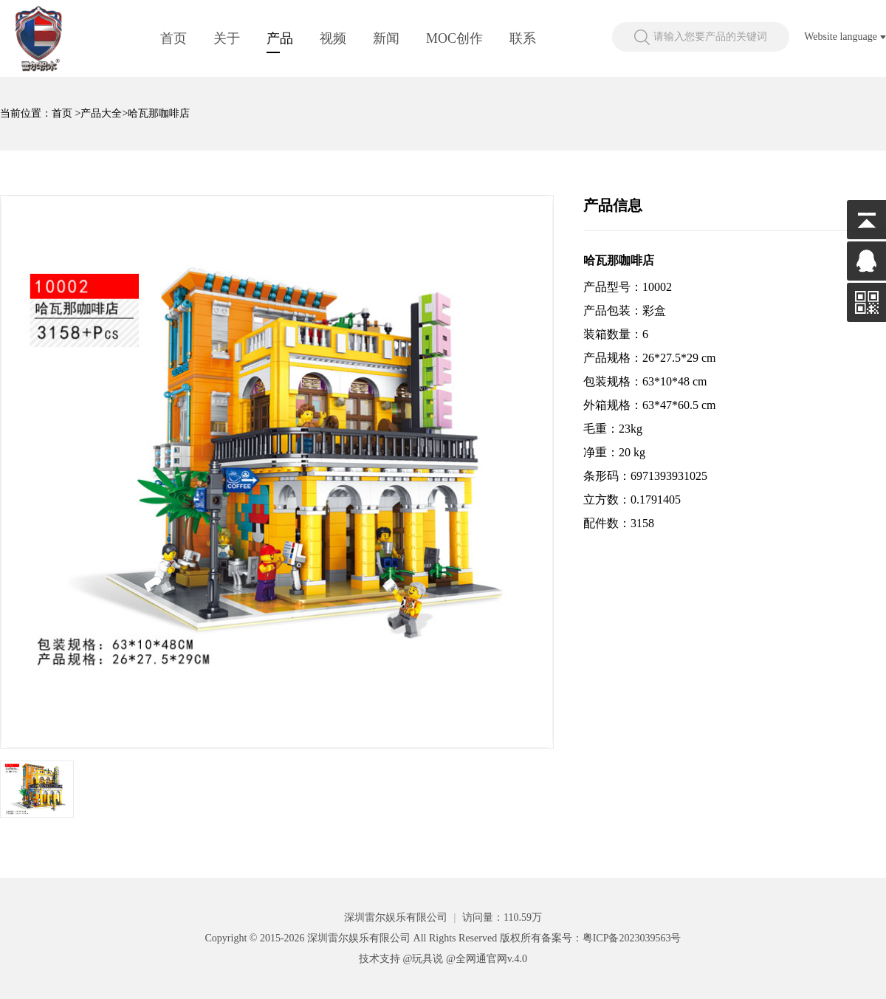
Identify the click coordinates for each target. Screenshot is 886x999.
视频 (333, 38)
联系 (522, 38)
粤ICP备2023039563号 (632, 938)
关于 (226, 38)
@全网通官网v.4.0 (486, 958)
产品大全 (101, 113)
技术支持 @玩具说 (401, 958)
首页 (173, 38)
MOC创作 (454, 38)
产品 (280, 38)
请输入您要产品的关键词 (710, 36)
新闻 (386, 38)
